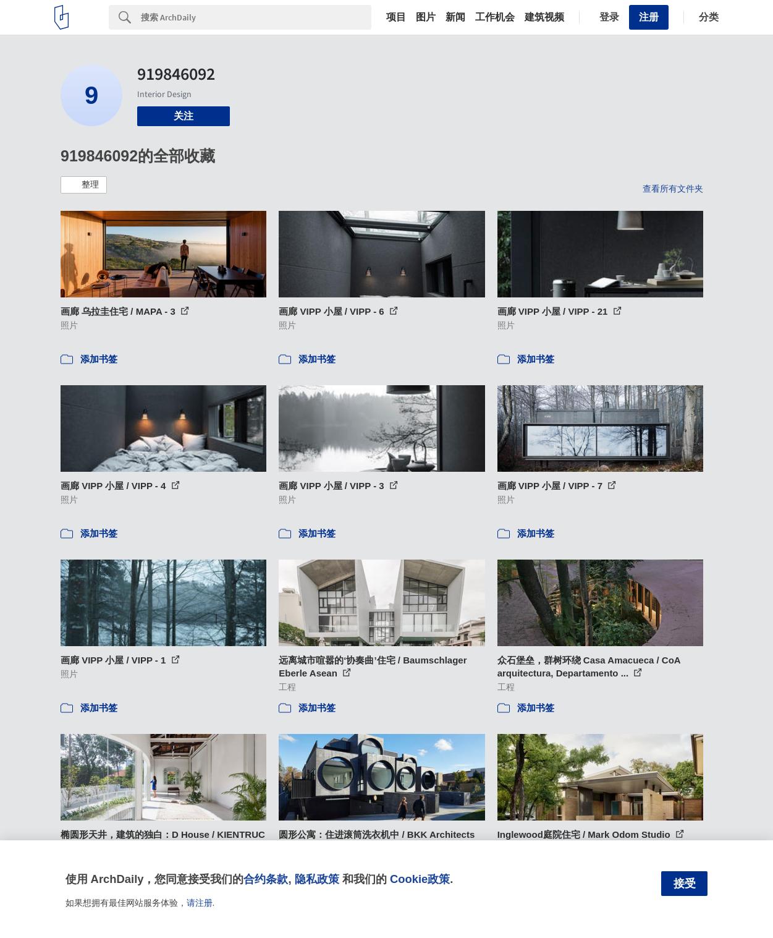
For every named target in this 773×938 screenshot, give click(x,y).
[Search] (256, 17)
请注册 (200, 903)
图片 (426, 17)
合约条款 (265, 878)
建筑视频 (544, 17)
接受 (685, 883)
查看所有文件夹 (673, 188)
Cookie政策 (420, 878)
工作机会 (495, 17)
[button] (84, 185)
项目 (396, 17)
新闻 (455, 17)
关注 (183, 116)
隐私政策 (317, 878)
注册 (649, 17)
